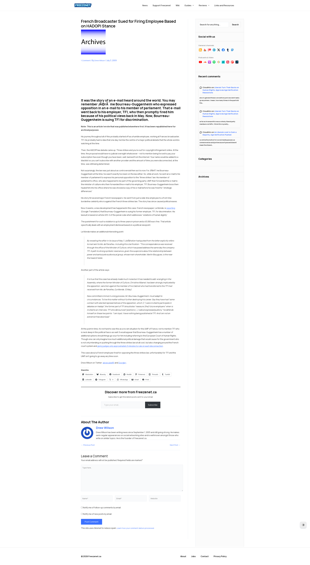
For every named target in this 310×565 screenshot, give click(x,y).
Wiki (181, 5)
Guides (191, 5)
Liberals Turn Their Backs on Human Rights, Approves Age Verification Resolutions (221, 90)
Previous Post (88, 445)
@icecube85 (108, 362)
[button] (195, 5)
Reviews (205, 5)
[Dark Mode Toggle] (303, 525)
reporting (170, 208)
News (150, 5)
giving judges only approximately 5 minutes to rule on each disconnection (130, 346)
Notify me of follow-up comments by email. (102, 508)
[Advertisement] (99, 82)
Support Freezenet (166, 5)
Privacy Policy (222, 556)
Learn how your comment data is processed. (137, 528)
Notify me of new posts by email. (97, 514)
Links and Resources (225, 5)
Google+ (122, 362)
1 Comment (86, 60)
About (186, 556)
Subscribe (152, 405)
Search (235, 24)
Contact (207, 556)
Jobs (196, 556)
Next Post (174, 445)
